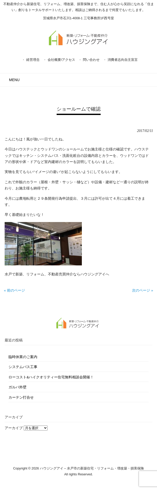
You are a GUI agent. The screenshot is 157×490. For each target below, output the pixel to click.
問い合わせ (91, 60)
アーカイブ (14, 428)
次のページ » (142, 290)
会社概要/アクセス (61, 60)
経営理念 (33, 60)
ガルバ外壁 (17, 387)
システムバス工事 (22, 367)
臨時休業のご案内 (22, 357)
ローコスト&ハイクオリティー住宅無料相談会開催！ (51, 377)
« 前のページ (14, 290)
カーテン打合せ (21, 397)
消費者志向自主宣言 (123, 60)
